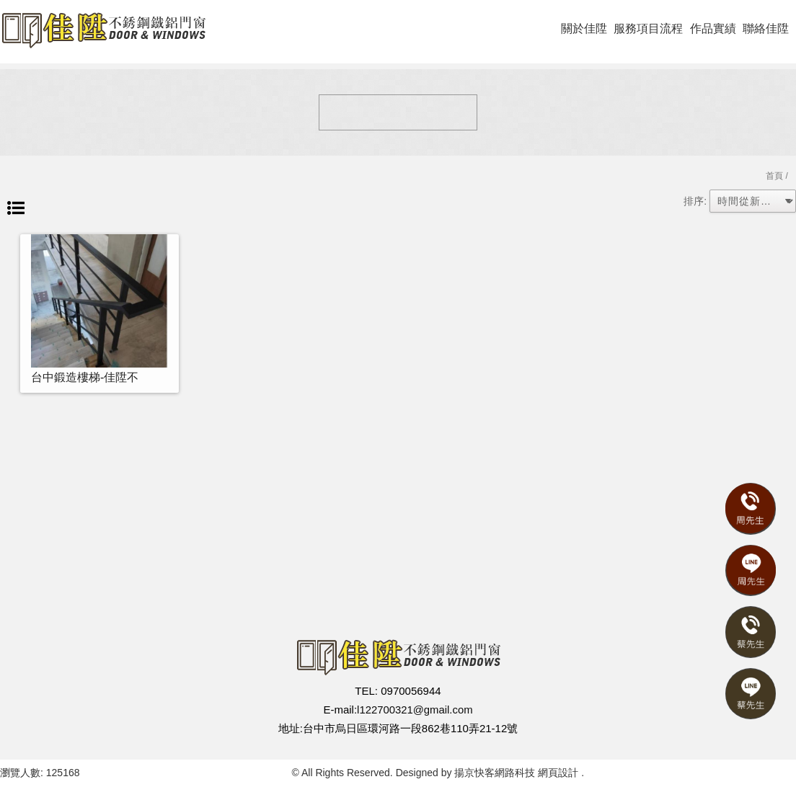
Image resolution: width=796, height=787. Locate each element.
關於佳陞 (584, 28)
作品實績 (713, 28)
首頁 (774, 176)
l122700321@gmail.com (414, 709)
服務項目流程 (648, 28)
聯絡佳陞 (766, 28)
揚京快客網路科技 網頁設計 (516, 772)
